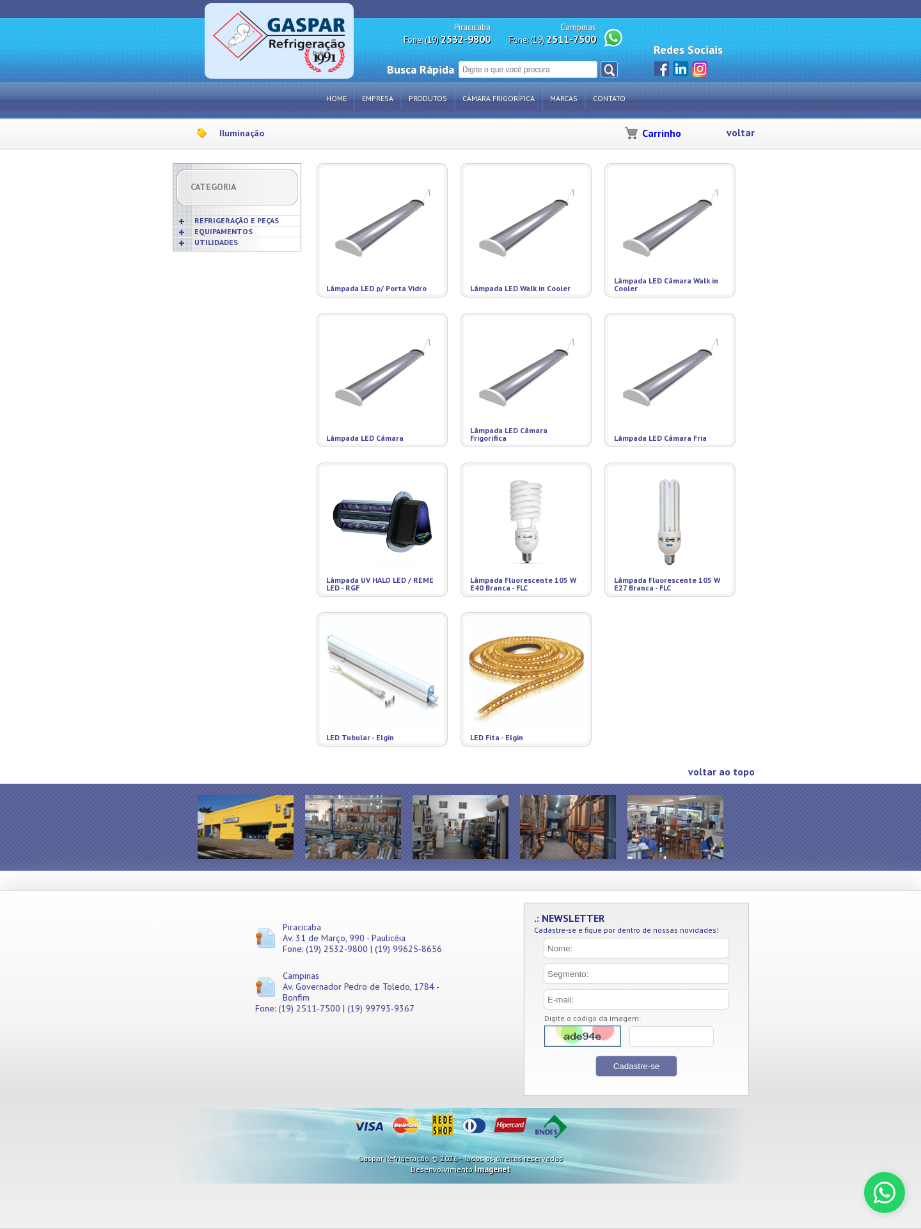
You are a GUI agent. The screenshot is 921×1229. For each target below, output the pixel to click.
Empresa (377, 98)
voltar (741, 132)
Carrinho (661, 133)
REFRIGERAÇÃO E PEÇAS (236, 220)
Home (336, 98)
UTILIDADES (216, 242)
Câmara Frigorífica (498, 98)
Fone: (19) (447, 39)
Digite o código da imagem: (592, 1018)
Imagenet (492, 1169)
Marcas (564, 98)
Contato (609, 98)
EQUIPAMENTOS (223, 231)
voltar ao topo (721, 771)
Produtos (428, 98)
